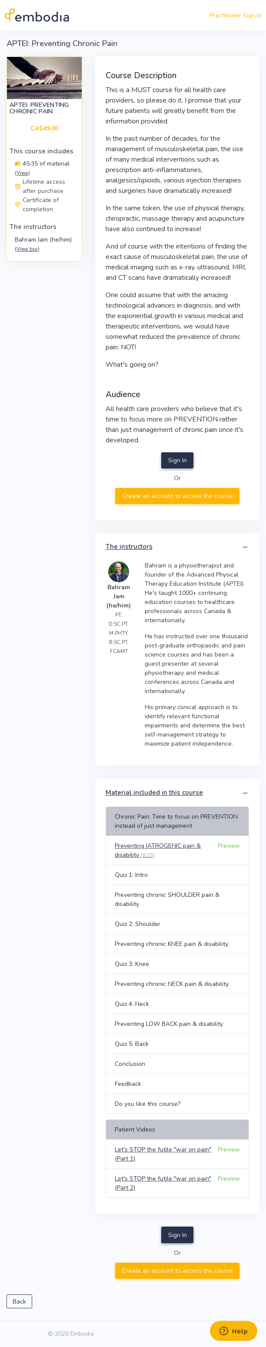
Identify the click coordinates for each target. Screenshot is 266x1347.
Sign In (177, 460)
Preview (229, 846)
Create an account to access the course (177, 496)
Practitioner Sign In (235, 15)
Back (19, 1301)
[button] (245, 547)
